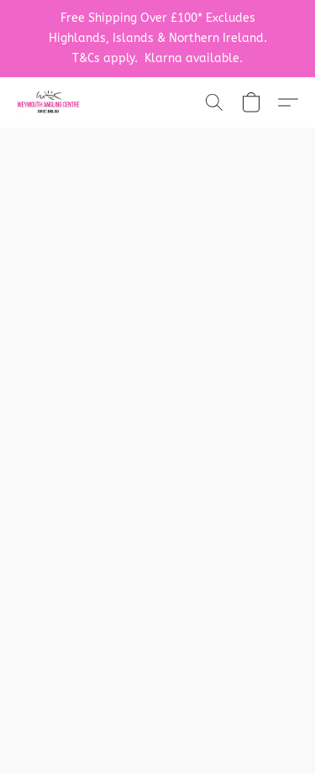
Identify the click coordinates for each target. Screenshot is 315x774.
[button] (50, 102)
